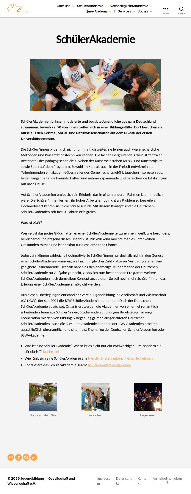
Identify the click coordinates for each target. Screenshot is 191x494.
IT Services (122, 11)
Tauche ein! (51, 351)
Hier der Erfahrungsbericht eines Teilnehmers (123, 358)
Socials (143, 11)
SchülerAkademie (90, 6)
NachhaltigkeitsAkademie (129, 6)
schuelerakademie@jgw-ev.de (111, 365)
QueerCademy (96, 11)
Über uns (63, 6)
